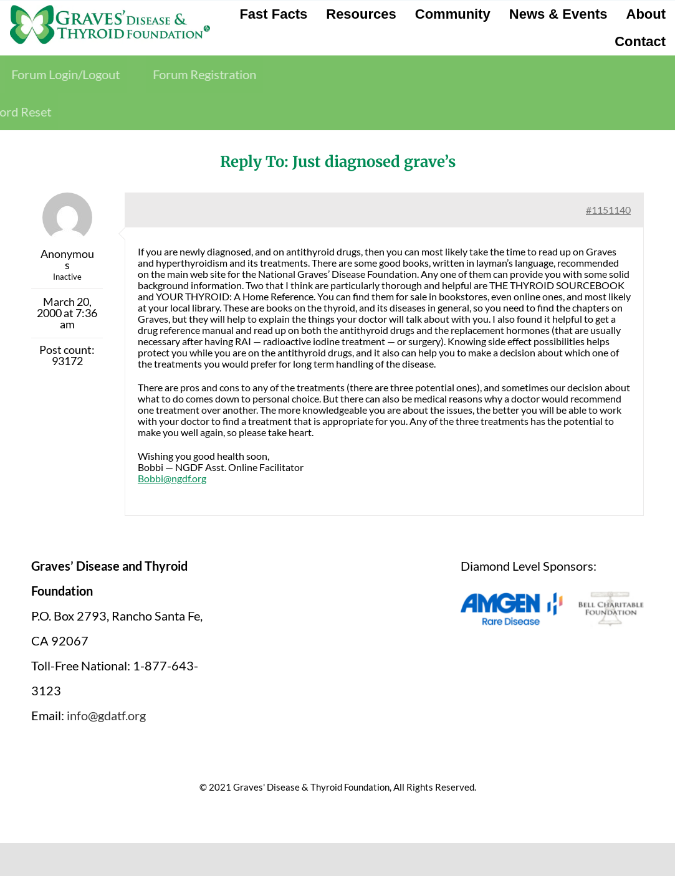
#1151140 (608, 210)
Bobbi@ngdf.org (172, 478)
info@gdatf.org (106, 715)
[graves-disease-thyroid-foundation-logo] (110, 9)
